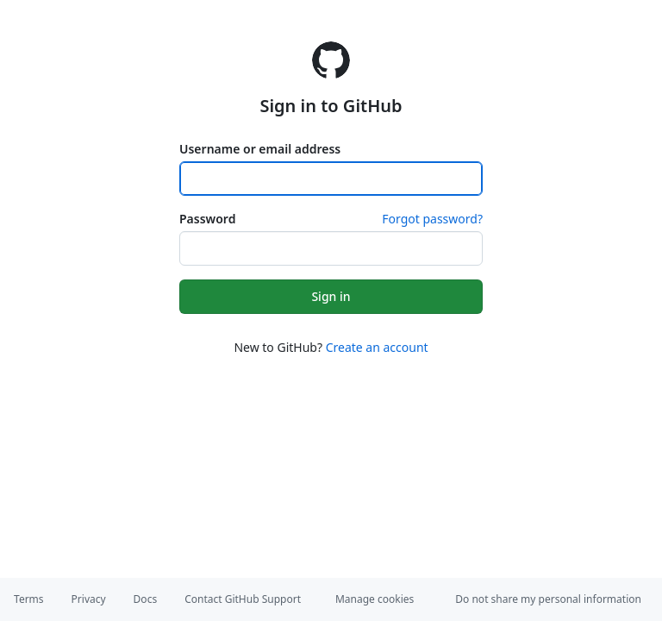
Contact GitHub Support (242, 599)
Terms (29, 599)
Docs (146, 599)
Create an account (377, 347)
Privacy (89, 599)
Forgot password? (432, 218)
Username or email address (259, 149)
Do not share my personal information (548, 599)
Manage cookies (374, 599)
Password (207, 218)
